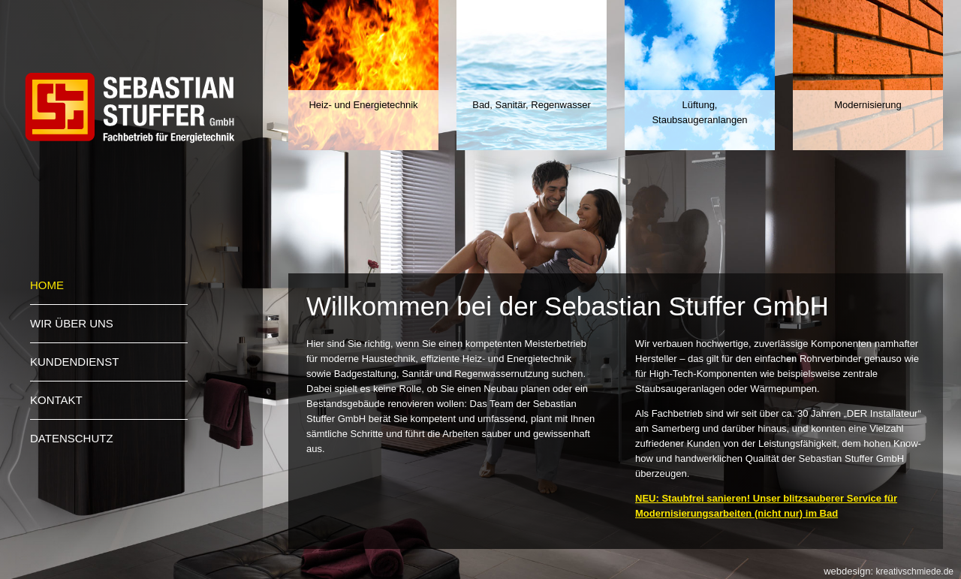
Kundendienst (74, 361)
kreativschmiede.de (914, 571)
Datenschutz (71, 438)
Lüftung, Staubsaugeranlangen (699, 112)
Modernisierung (868, 104)
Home (47, 285)
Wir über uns (71, 323)
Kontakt (56, 400)
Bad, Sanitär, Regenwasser (531, 104)
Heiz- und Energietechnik (363, 104)
